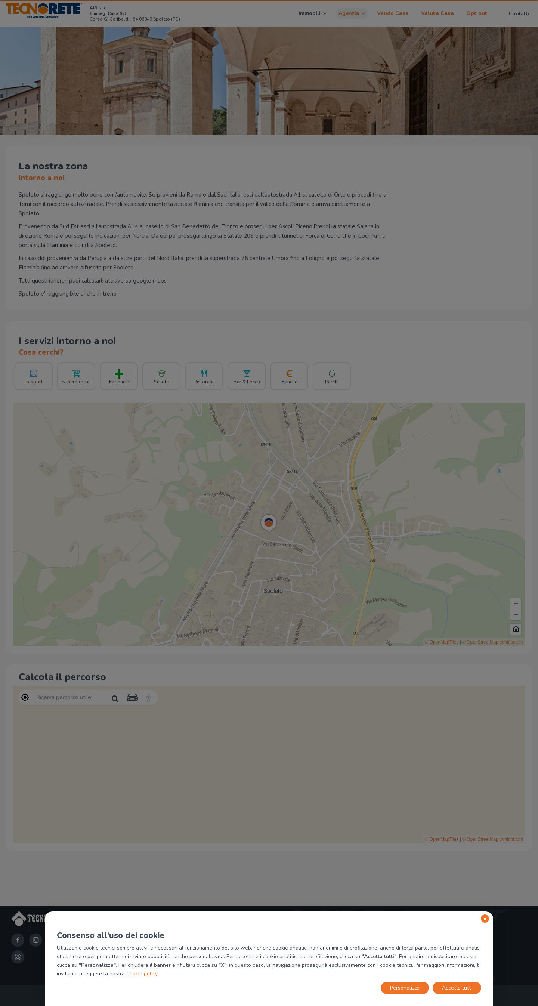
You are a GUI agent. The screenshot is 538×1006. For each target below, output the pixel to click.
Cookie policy (141, 973)
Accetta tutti (457, 987)
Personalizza (405, 987)
